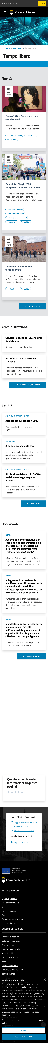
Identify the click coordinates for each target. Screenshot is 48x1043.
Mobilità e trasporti (10, 971)
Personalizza (23, 1030)
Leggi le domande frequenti (23, 828)
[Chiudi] (44, 979)
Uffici (4, 912)
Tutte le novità (32, 306)
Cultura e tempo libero (11, 947)
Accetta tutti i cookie (24, 1036)
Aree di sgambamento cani (19, 446)
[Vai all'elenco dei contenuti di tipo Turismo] (30, 135)
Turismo (5, 967)
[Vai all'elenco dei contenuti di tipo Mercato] (11, 221)
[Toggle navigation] (5, 12)
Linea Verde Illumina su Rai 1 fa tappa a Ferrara (21, 268)
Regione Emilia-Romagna (10, 3)
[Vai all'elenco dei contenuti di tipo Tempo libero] (11, 139)
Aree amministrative (10, 908)
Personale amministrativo (12, 925)
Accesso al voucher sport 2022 (21, 421)
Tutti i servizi (33, 503)
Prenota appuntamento (22, 836)
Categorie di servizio (12, 935)
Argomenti (17, 48)
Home (7, 48)
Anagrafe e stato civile (11, 942)
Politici (4, 921)
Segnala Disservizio (20, 848)
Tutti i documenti (31, 656)
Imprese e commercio (11, 955)
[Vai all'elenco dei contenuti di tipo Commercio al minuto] (14, 209)
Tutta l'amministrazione (27, 384)
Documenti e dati (9, 929)
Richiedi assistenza (20, 832)
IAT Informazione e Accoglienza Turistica (22, 359)
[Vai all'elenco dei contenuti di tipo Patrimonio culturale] (14, 135)
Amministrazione (10, 896)
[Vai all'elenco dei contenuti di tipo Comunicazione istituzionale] (17, 217)
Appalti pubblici (8, 959)
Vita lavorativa (8, 951)
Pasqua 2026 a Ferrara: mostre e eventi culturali (21, 118)
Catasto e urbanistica (10, 963)
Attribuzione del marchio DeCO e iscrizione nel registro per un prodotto (23, 477)
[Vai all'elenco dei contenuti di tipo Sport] (11, 288)
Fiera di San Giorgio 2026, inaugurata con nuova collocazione (22, 186)
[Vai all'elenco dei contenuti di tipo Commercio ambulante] (15, 213)
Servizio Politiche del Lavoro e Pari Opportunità (24, 339)
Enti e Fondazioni (9, 917)
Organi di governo (9, 904)
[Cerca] (44, 12)
